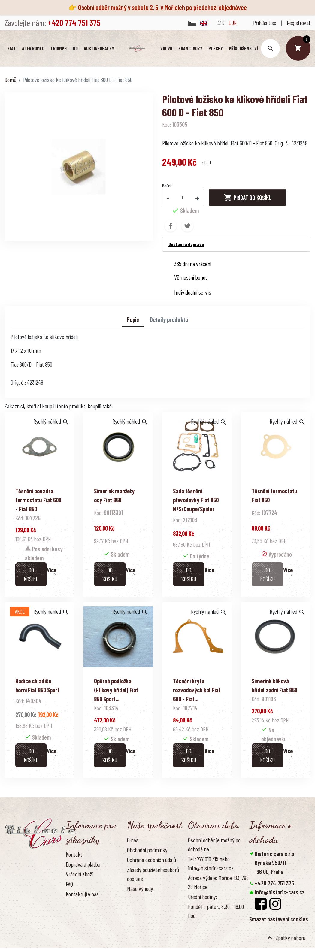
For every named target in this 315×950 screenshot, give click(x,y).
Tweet (187, 226)
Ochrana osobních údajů (151, 860)
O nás (132, 840)
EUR (233, 22)
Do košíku (31, 575)
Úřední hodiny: (202, 896)
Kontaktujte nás (82, 894)
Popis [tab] (133, 319)
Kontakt (74, 854)
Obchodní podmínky (147, 850)
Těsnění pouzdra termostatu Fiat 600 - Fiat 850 (38, 500)
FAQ (69, 884)
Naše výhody (140, 889)
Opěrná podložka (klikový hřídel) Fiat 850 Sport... (116, 690)
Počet (166, 186)
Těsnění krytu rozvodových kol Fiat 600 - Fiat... (196, 690)
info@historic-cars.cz (279, 892)
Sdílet (171, 226)
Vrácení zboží (79, 874)
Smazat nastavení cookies (278, 919)
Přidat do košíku (247, 197)
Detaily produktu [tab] (169, 319)
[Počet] (182, 198)
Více (51, 570)
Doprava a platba (83, 864)
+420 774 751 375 (274, 883)
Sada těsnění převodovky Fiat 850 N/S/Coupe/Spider (196, 500)
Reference (76, 904)
